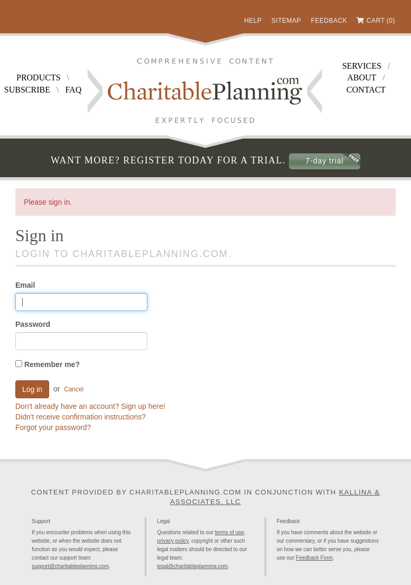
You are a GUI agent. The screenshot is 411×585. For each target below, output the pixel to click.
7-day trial (324, 161)
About (361, 77)
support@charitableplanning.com (70, 566)
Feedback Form (314, 558)
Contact (366, 89)
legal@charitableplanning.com (192, 566)
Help (252, 20)
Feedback (329, 20)
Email (25, 285)
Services (361, 65)
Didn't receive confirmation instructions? (80, 417)
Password (32, 324)
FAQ (73, 89)
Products (38, 77)
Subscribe (27, 89)
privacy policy (172, 541)
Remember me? (47, 364)
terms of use (229, 532)
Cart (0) (381, 20)
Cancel (73, 389)
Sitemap (286, 20)
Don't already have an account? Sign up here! (90, 406)
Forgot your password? (53, 427)
